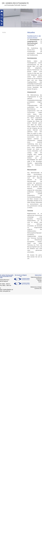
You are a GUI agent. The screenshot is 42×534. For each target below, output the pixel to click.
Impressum (38, 278)
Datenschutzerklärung (36, 277)
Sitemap (39, 280)
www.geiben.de (6, 291)
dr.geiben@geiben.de (8, 289)
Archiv (4, 32)
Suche (39, 281)
